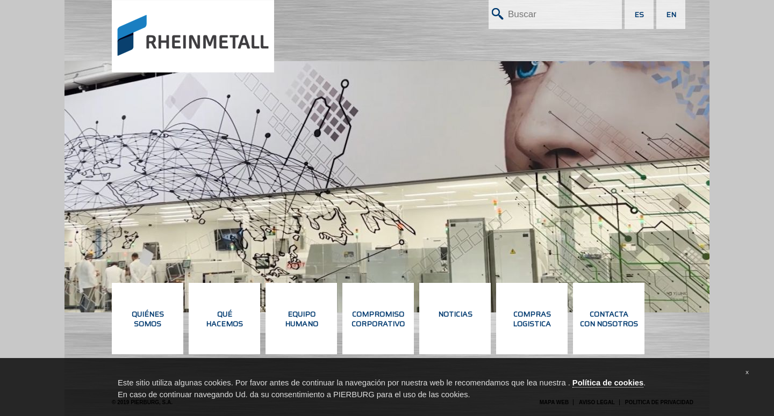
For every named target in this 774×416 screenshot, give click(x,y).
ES (639, 14)
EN (671, 14)
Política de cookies (607, 382)
